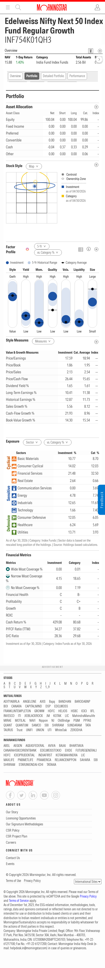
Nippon (43, 720)
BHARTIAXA (76, 746)
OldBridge (64, 720)
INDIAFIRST (45, 755)
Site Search (18, 7)
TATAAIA (51, 765)
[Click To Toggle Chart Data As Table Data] (80, 249)
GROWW (39, 711)
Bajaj (52, 701)
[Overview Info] (100, 51)
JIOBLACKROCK (33, 716)
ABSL (7, 746)
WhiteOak (61, 730)
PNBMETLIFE (25, 760)
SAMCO (36, 725)
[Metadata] (96, 249)
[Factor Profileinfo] (88, 249)
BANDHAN (65, 701)
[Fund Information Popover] (90, 51)
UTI (49, 730)
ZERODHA (76, 730)
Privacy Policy (32, 881)
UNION (40, 730)
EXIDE (68, 750)
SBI (47, 725)
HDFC (51, 711)
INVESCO (9, 716)
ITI (19, 716)
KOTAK (57, 716)
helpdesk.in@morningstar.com (28, 948)
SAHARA (85, 760)
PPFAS (87, 720)
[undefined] (96, 165)
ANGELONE (29, 701)
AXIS (43, 701)
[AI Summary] (27, 249)
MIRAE (7, 720)
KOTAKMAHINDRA (67, 755)
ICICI (84, 711)
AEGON (18, 746)
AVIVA (51, 746)
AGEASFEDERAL (35, 746)
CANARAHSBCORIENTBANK (20, 750)
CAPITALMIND (33, 706)
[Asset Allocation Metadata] (96, 107)
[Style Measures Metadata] (96, 342)
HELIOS (62, 711)
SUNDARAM (74, 725)
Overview (15, 76)
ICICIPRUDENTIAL (24, 755)
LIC (67, 716)
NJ (52, 720)
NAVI (32, 720)
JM (48, 716)
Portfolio (31, 76)
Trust (20, 730)
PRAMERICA (44, 760)
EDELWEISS (61, 706)
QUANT (8, 725)
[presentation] (52, 205)
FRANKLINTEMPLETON (17, 711)
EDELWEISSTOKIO (50, 750)
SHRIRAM (58, 725)
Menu (8, 7)
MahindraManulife (83, 716)
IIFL (92, 711)
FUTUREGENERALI (86, 750)
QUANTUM (22, 725)
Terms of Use (13, 881)
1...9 (47, 687)
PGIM (76, 720)
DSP (48, 706)
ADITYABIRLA (11, 701)
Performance (77, 76)
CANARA (16, 706)
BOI (6, 706)
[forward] (99, 59)
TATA (88, 725)
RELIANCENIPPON (65, 760)
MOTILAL (20, 720)
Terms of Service (19, 900)
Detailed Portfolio (53, 76)
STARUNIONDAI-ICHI (31, 765)
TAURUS (8, 730)
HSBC (74, 711)
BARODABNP (82, 701)
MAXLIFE (9, 760)
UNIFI (29, 730)
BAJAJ (62, 746)
